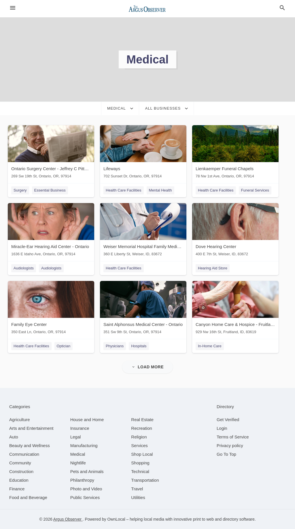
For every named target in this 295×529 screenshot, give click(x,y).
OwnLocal (116, 519)
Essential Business (50, 190)
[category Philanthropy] (82, 480)
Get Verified (228, 419)
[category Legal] (75, 436)
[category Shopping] (140, 462)
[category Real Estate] (142, 419)
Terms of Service (233, 436)
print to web (203, 519)
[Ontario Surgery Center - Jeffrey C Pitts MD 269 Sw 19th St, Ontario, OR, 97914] (51, 153)
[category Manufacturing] (84, 445)
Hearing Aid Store (212, 268)
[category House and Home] (87, 419)
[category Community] (20, 462)
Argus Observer (68, 519)
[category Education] (19, 480)
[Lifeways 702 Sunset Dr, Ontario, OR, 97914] (143, 153)
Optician (64, 346)
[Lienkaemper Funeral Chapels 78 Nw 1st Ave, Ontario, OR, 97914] (235, 153)
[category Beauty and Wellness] (29, 445)
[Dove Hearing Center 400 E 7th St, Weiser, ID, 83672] (235, 230)
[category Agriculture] (19, 419)
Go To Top (226, 454)
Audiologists (24, 268)
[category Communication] (24, 454)
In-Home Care (210, 346)
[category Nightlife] (78, 462)
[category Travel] (137, 488)
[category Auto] (13, 436)
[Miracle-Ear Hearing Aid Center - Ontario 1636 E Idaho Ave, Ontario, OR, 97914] (51, 230)
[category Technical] (140, 471)
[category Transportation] (145, 480)
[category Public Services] (85, 497)
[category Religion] (139, 436)
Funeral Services (255, 190)
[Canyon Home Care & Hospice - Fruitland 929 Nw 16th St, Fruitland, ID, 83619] (235, 308)
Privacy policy (230, 445)
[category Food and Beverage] (28, 497)
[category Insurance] (79, 428)
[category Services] (139, 445)
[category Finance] (16, 488)
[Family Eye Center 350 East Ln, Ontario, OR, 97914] (51, 308)
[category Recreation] (141, 428)
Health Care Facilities (123, 190)
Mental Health (160, 190)
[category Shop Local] (142, 454)
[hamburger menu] (12, 7)
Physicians (115, 346)
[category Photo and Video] (86, 488)
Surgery (20, 190)
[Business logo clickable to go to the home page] (147, 8)
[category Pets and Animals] (87, 471)
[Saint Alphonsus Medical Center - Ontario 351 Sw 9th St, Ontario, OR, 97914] (143, 308)
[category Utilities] (138, 497)
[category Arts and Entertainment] (31, 428)
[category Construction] (21, 471)
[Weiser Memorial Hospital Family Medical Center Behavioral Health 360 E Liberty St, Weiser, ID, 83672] (143, 230)
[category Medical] (77, 454)
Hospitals (138, 346)
